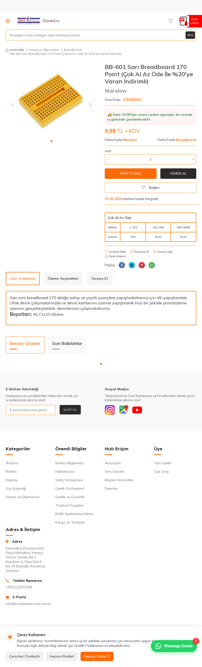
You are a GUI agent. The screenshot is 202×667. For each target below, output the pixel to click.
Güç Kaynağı (16, 488)
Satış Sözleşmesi (69, 480)
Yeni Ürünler (114, 471)
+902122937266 (19, 587)
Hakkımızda (64, 471)
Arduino (12, 463)
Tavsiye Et (140, 252)
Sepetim (111, 488)
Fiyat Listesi (194, 21)
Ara (190, 35)
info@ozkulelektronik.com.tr (27, 603)
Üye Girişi (161, 471)
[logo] (39, 21)
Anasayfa (15, 50)
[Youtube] (137, 410)
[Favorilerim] (171, 21)
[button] (51, 141)
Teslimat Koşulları (69, 505)
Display (11, 480)
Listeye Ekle (115, 252)
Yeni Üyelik (162, 463)
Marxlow (116, 90)
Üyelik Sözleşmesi (69, 488)
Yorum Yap (162, 252)
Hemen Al (178, 173)
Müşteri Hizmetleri (119, 480)
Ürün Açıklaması (22, 278)
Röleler (11, 471)
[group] (51, 99)
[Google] (123, 410)
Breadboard (73, 50)
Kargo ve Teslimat (70, 522)
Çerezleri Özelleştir (24, 656)
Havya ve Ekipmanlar (44, 50)
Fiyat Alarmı (115, 256)
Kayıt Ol (70, 409)
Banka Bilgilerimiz (69, 463)
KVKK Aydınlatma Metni (74, 514)
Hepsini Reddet (62, 656)
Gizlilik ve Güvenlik (70, 497)
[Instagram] (110, 410)
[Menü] (8, 20)
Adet (108, 151)
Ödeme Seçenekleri (63, 278)
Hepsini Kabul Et (97, 656)
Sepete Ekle (130, 173)
